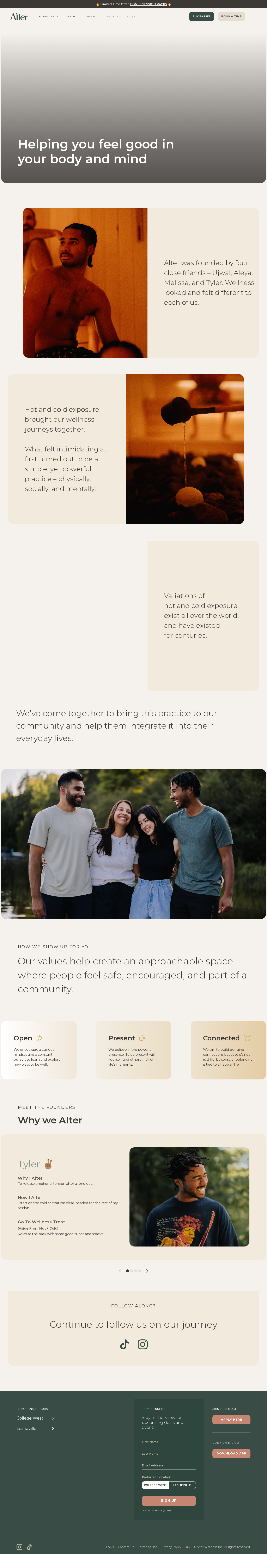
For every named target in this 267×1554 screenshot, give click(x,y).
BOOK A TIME (231, 16)
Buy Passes (202, 16)
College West (155, 1485)
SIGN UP (169, 1501)
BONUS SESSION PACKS (148, 4)
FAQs (110, 1547)
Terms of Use (147, 1547)
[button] (120, 1270)
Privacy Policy (171, 1547)
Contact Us (126, 1547)
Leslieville (182, 1485)
